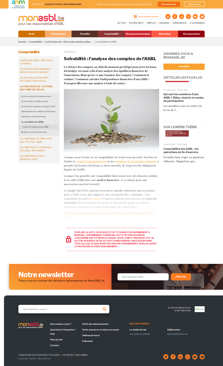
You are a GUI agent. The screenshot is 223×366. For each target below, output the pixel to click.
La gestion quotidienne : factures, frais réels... (34, 79)
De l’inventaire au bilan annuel (34, 101)
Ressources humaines (138, 34)
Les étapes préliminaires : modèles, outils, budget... (35, 71)
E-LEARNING (197, 22)
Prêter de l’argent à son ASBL (36, 127)
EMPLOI (151, 22)
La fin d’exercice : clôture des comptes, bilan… (68, 42)
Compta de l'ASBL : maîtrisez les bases (36, 62)
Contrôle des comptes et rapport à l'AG (38, 106)
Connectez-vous (169, 4)
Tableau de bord (90, 335)
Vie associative (191, 34)
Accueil (22, 42)
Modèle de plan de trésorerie (34, 132)
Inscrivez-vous (194, 4)
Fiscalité (85, 34)
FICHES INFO (136, 22)
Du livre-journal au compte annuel (36, 96)
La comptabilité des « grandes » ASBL (32, 158)
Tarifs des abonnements (95, 324)
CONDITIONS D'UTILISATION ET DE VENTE (39, 355)
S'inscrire (181, 277)
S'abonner (184, 67)
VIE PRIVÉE (67, 355)
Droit (32, 34)
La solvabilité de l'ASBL (32, 122)
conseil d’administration (91, 161)
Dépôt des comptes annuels (33, 116)
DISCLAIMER (81, 355)
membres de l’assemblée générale (136, 161)
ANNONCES (179, 22)
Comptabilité (111, 34)
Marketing (165, 34)
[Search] (63, 309)
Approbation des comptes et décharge (38, 111)
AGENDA (164, 22)
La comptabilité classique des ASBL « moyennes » (36, 149)
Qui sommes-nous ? (60, 324)
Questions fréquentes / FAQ (63, 331)
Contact (54, 345)
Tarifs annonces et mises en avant (100, 329)
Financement (58, 34)
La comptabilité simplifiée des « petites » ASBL (36, 140)
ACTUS (121, 22)
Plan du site (56, 339)
